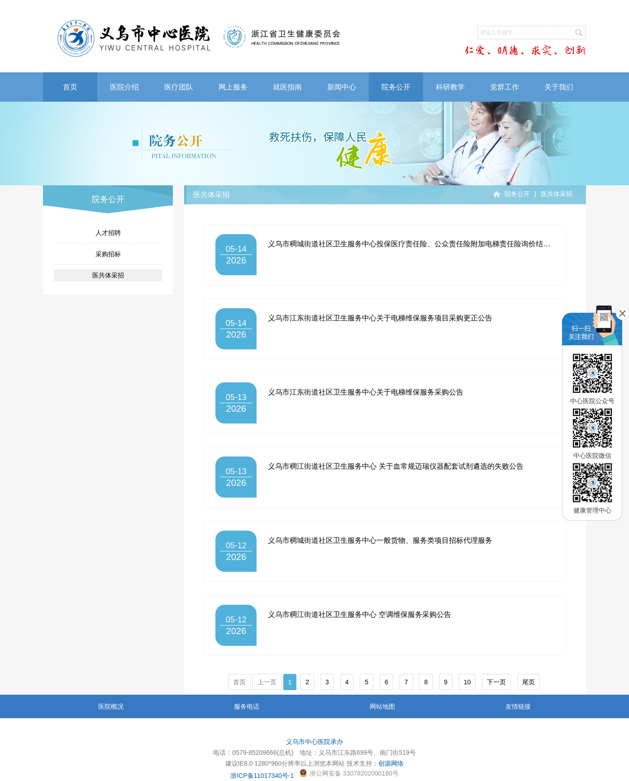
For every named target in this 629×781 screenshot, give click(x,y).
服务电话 (246, 706)
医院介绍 (124, 87)
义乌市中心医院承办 (314, 741)
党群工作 (504, 87)
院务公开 (395, 87)
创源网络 (391, 763)
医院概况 (111, 706)
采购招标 (108, 254)
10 (467, 682)
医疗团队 (178, 87)
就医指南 (287, 87)
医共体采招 (108, 275)
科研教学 (450, 87)
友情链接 (518, 706)
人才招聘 (108, 232)
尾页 (528, 682)
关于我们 (558, 87)
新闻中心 (341, 87)
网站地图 (382, 706)
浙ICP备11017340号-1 (262, 775)
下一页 (496, 682)
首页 (70, 87)
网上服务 (233, 87)
